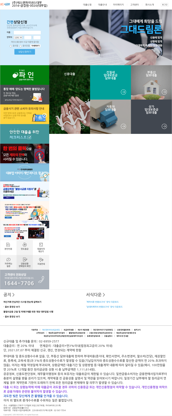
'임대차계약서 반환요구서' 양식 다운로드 (104, 307)
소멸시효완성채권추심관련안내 (100, 333)
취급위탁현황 (69, 330)
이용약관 (34, 330)
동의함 (15, 46)
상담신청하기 (24, 52)
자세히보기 (35, 46)
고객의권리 (40, 333)
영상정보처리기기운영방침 (103, 330)
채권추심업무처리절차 (56, 333)
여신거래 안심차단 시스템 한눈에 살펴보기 (22, 302)
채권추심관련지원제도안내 (126, 333)
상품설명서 (108, 336)
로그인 (164, 5)
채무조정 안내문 (122, 336)
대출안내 (102, 5)
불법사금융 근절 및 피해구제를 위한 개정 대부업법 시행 (28, 312)
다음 (46, 152)
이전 (2, 152)
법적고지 (137, 330)
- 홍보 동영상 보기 (11, 307)
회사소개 (149, 5)
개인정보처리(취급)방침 (51, 330)
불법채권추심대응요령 (77, 333)
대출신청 (87, 5)
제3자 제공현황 (83, 330)
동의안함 (26, 46)
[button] (24, 123)
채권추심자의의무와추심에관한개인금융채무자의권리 (63, 336)
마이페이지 (118, 5)
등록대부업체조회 (93, 336)
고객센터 (134, 5)
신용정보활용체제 (123, 330)
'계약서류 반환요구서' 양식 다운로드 (102, 302)
